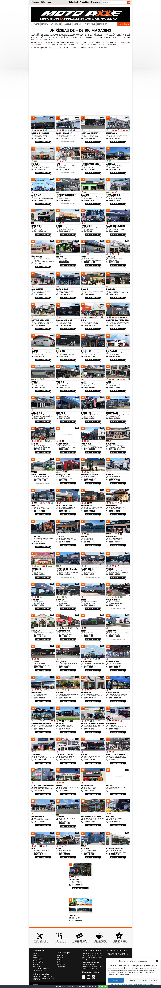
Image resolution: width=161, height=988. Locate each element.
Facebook (124, 43)
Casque (60, 955)
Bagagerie (60, 963)
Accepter (116, 980)
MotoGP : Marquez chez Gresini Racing (91, 958)
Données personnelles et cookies (122, 984)
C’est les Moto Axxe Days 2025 (91, 953)
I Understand (103, 986)
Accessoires (61, 966)
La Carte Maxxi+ (38, 963)
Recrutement (102, 24)
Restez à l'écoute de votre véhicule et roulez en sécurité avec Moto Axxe (43, 978)
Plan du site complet (39, 970)
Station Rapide (55, 24)
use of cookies (91, 986)
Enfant (59, 961)
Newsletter (36, 964)
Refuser (133, 980)
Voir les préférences (150, 980)
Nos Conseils (37, 966)
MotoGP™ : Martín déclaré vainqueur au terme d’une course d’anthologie (92, 962)
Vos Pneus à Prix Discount (40, 968)
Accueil (35, 953)
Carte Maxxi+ (78, 24)
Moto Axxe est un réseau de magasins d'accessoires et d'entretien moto (117, 954)
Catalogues (67, 24)
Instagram (35, 44)
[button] (157, 961)
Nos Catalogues (38, 961)
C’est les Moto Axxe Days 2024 (91, 955)
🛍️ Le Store (124, 24)
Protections (60, 965)
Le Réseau (44, 24)
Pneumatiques (90, 24)
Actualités (36, 24)
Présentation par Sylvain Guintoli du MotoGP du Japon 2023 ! (92, 967)
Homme (59, 957)
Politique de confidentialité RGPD (144, 984)
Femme (59, 959)
